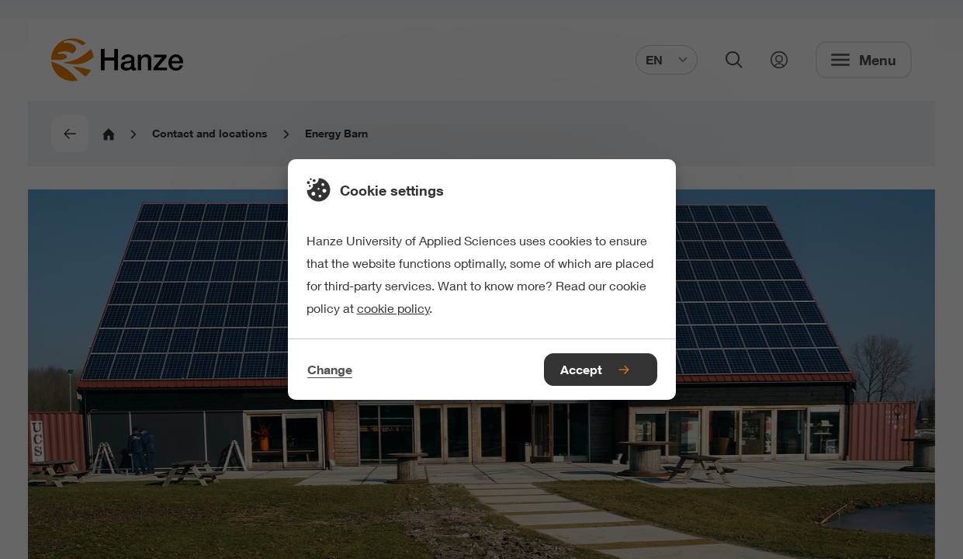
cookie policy (393, 307)
